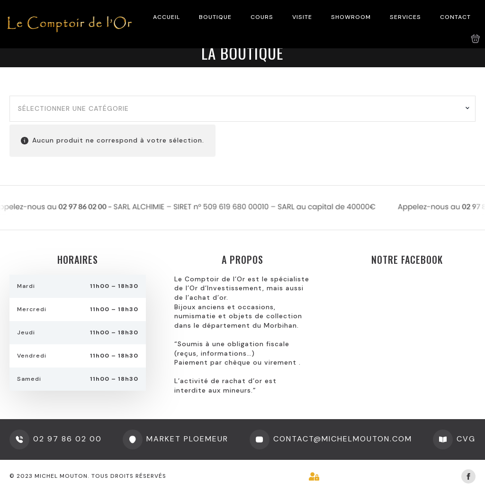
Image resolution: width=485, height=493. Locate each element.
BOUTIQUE (215, 17)
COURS (262, 17)
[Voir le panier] (475, 39)
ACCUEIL (166, 17)
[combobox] (242, 109)
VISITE (302, 17)
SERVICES (405, 17)
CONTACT (455, 17)
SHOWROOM (351, 17)
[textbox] (239, 109)
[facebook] (468, 476)
